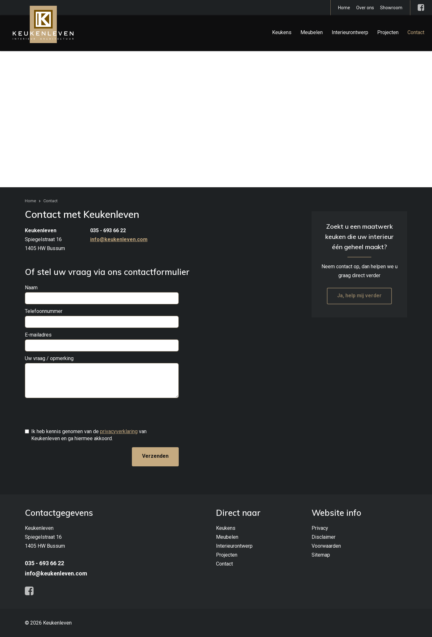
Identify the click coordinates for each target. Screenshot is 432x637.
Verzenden (155, 456)
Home (344, 7)
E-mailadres (38, 335)
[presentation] (73, 413)
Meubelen (311, 32)
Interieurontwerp (350, 32)
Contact (415, 32)
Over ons (365, 7)
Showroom (391, 7)
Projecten (388, 32)
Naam (31, 288)
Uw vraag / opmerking (49, 358)
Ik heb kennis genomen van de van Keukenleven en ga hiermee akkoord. (89, 434)
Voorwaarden (326, 546)
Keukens (282, 32)
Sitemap (321, 555)
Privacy (320, 528)
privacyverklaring (119, 431)
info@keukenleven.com (119, 239)
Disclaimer (323, 537)
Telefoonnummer (43, 311)
